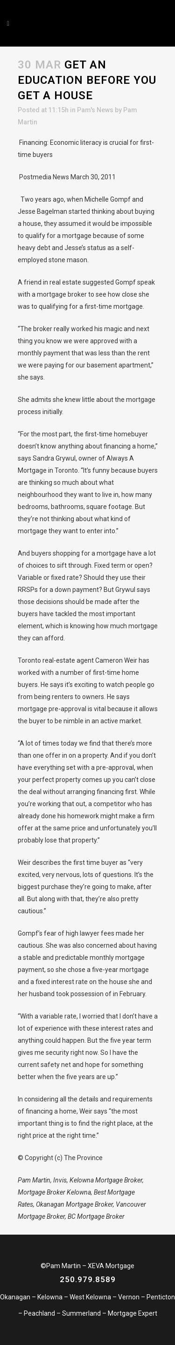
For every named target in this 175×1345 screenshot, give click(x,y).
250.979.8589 (88, 1279)
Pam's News (95, 110)
